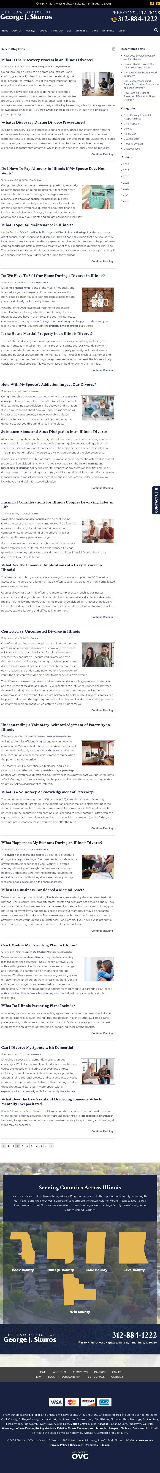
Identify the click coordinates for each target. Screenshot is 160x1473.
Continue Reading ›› (103, 154)
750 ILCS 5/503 (82, 345)
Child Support (131, 123)
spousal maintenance (43, 199)
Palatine (62, 1428)
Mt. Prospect (111, 1428)
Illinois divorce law (57, 897)
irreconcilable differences (96, 1116)
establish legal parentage (59, 770)
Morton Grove (79, 1424)
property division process (64, 325)
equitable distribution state (89, 597)
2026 (125, 164)
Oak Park (147, 1424)
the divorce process (35, 686)
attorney (6, 217)
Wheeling (7, 1428)
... (46, 1146)
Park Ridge (34, 1414)
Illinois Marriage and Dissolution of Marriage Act (62, 232)
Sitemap (105, 1445)
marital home (22, 287)
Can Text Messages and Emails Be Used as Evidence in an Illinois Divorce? (141, 84)
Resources (91, 1445)
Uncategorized (132, 148)
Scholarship (81, 30)
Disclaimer (76, 1445)
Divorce (43, 30)
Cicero (72, 1428)
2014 (125, 201)
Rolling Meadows (45, 1428)
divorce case (25, 85)
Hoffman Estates (24, 1428)
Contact (123, 30)
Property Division (39, 282)
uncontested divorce (62, 681)
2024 (125, 176)
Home (5, 30)
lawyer (49, 110)
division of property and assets (25, 854)
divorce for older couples (31, 519)
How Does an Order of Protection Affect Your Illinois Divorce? (139, 96)
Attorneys (30, 30)
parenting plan (12, 1013)
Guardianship (131, 138)
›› (51, 1146)
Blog (69, 30)
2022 (125, 189)
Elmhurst (126, 1428)
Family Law (57, 30)
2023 (125, 183)
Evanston (82, 1428)
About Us (17, 30)
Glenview (138, 1428)
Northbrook (96, 1428)
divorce (39, 957)
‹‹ (3, 1146)
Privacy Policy (59, 1445)
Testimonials (108, 30)
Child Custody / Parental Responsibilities (50, 66)
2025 (125, 170)
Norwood (103, 1424)
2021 (125, 195)
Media (95, 30)
